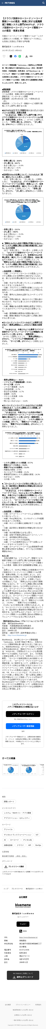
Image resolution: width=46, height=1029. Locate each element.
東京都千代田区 (8, 856)
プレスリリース (17, 889)
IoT (37, 835)
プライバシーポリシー (23, 1005)
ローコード (14, 840)
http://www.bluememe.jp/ (17, 635)
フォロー (23, 924)
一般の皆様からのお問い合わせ (23, 1020)
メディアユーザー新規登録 (23, 726)
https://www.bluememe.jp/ (28, 937)
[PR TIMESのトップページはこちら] (10, 3)
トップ (6, 889)
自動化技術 (8, 845)
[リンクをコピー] (31, 56)
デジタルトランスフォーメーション (17, 835)
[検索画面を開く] (43, 2)
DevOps (38, 845)
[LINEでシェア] (20, 56)
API (29, 845)
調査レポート (9, 801)
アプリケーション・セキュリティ (17, 818)
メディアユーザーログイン (23, 714)
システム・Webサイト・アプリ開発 (17, 813)
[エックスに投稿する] (11, 56)
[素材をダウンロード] (27, 56)
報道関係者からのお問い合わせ (23, 1010)
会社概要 (8, 1005)
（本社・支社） (21, 856)
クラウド (20, 845)
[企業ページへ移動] (23, 906)
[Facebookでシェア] (15, 56)
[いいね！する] (4, 56)
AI (5, 840)
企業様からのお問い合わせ (23, 1015)
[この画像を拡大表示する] (10, 769)
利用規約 (38, 1005)
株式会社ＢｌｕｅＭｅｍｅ (35, 889)
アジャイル (8, 829)
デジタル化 (27, 840)
